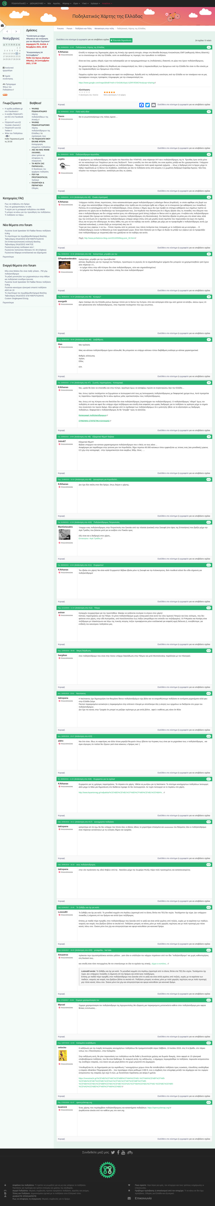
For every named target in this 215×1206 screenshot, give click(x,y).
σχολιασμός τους (39, 136)
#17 (208, 779)
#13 (208, 608)
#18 (208, 822)
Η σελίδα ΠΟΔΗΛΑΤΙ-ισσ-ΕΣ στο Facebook (14, 117)
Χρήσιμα (95, 3)
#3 (209, 154)
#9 (209, 437)
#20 (208, 907)
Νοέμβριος (11, 38)
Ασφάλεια (107, 3)
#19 (208, 865)
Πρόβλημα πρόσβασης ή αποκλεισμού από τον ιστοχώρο (159, 1191)
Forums (60, 28)
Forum (69, 28)
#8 (209, 383)
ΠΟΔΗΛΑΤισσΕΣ (20, 3)
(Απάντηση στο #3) (82, 197)
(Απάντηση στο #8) (82, 437)
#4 (209, 197)
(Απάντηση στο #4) (83, 254)
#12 (208, 565)
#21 (208, 950)
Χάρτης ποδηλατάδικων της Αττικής (40, 117)
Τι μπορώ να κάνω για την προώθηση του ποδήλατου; (28, 212)
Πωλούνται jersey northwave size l (19, 247)
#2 (209, 112)
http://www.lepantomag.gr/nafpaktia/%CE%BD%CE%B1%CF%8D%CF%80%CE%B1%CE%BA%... (122, 792)
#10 (208, 479)
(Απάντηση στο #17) (83, 822)
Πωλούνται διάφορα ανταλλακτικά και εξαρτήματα (25, 253)
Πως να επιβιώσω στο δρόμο (17, 204)
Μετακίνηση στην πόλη (104, 28)
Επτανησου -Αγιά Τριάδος (90, 538)
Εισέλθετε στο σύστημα (66, 39)
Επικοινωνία (143, 1198)
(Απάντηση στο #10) (83, 522)
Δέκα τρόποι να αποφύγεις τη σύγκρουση (38, 158)
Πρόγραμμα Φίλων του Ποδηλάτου (9, 87)
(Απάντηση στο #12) (83, 608)
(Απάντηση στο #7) (82, 383)
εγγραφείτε (83, 39)
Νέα (49, 3)
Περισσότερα (8, 257)
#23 (208, 1043)
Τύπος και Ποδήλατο (21, 1193)
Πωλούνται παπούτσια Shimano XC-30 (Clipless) (25, 250)
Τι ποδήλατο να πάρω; (14, 215)
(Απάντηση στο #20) (83, 950)
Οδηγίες (35, 188)
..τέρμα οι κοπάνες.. (160, 964)
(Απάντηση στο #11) (83, 565)
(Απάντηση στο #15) (83, 736)
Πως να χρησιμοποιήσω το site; (18, 207)
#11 (208, 522)
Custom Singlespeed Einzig (16, 298)
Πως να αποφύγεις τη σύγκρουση (26, 1199)
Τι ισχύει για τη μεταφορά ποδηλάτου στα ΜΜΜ (25, 209)
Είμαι (76, 3)
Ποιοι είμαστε (140, 1185)
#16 (208, 736)
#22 (208, 1000)
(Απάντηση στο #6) (83, 339)
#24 (208, 1102)
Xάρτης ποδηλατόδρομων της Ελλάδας (41, 130)
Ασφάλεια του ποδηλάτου (23, 1185)
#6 (209, 297)
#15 (208, 693)
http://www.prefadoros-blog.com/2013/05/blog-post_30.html (110, 238)
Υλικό (85, 3)
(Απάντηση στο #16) (83, 779)
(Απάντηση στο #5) (83, 297)
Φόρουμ (67, 3)
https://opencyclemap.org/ (159, 1108)
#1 (209, 47)
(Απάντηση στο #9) (83, 479)
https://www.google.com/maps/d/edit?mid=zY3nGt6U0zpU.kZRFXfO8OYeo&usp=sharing (117, 83)
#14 (208, 651)
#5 (209, 254)
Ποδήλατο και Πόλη (83, 28)
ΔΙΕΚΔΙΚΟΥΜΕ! (37, 3)
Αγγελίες (56, 3)
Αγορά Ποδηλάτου (20, 1191)
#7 (209, 339)
